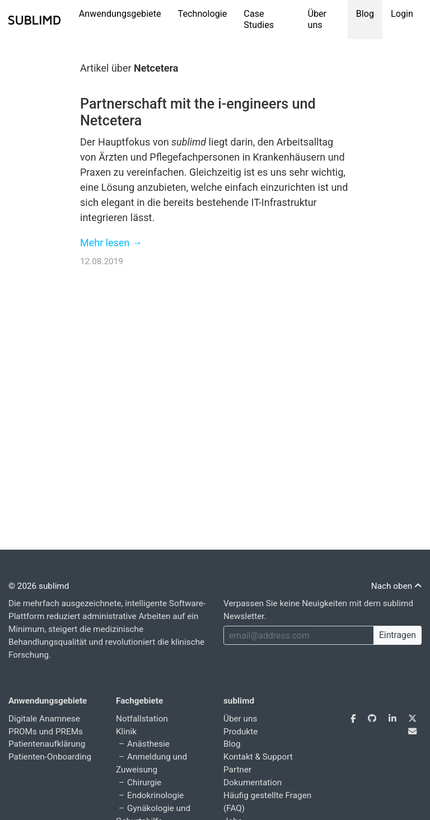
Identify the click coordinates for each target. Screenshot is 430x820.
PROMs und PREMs (45, 732)
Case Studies (259, 19)
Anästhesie (148, 744)
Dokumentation (252, 782)
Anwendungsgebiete (120, 13)
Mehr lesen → (111, 243)
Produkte (240, 732)
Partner (237, 770)
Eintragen (397, 635)
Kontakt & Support (258, 757)
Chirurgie (144, 782)
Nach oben (396, 586)
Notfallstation (142, 719)
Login (402, 13)
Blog (365, 13)
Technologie (202, 13)
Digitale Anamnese (44, 719)
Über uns (316, 19)
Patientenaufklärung (46, 744)
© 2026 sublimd (38, 586)
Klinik (126, 732)
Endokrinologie (155, 795)
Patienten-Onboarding (49, 757)
